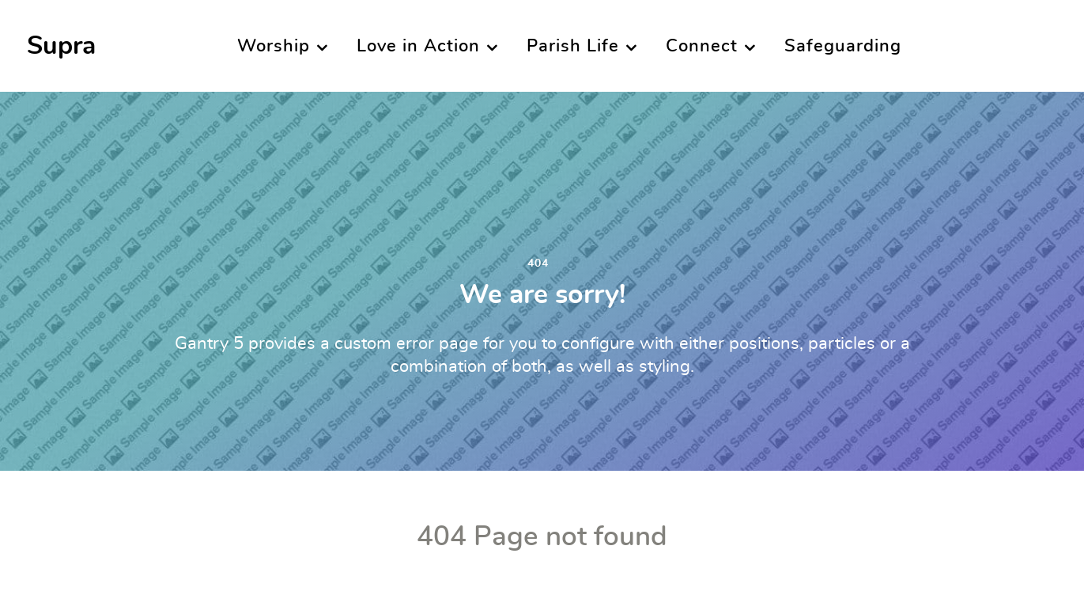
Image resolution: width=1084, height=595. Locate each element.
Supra (61, 46)
